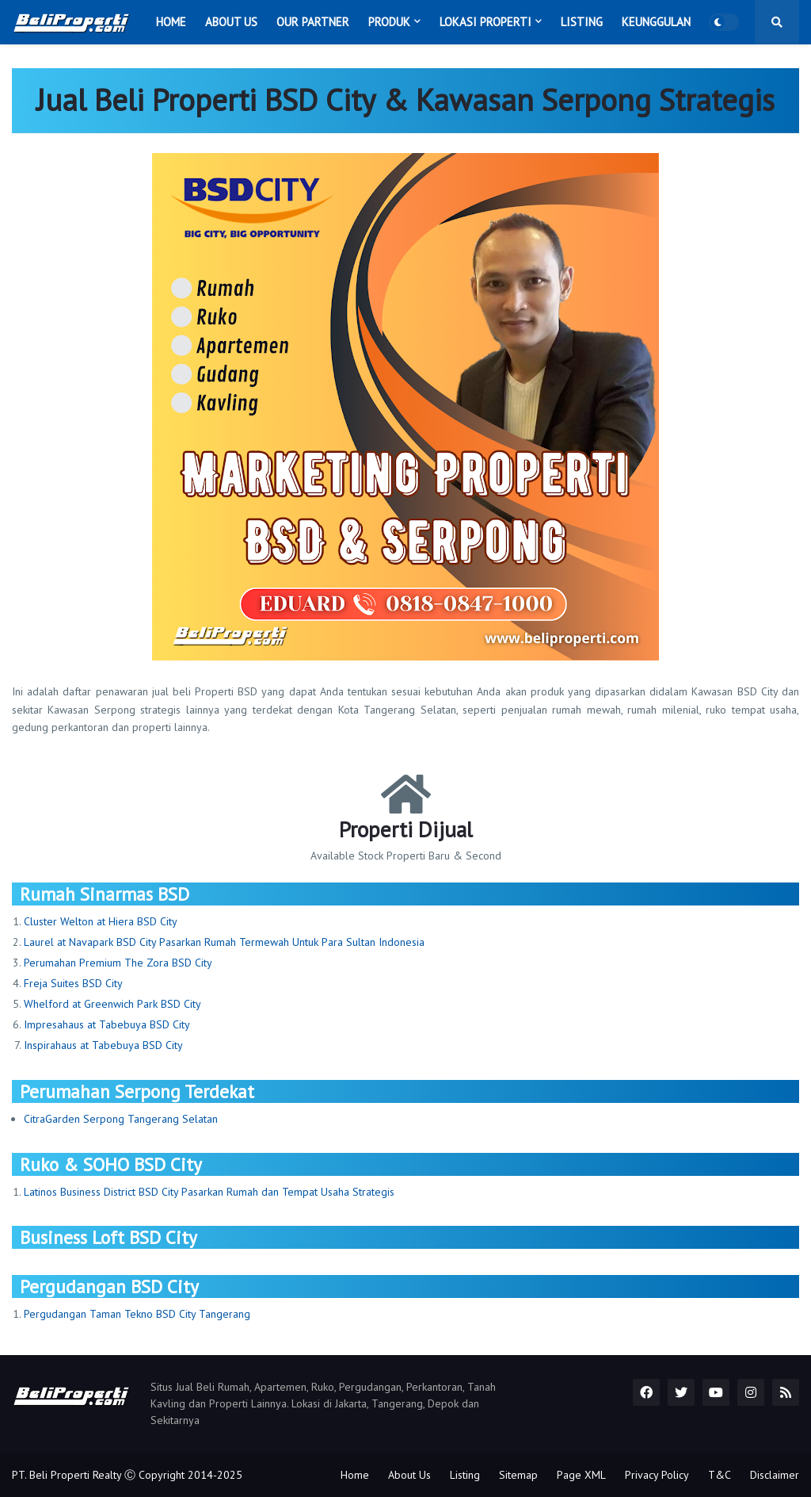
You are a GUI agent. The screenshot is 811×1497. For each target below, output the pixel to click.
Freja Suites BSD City (73, 983)
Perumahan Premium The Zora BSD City (118, 962)
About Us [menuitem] (231, 21)
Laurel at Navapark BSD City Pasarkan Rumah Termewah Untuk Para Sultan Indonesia (224, 942)
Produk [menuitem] (389, 21)
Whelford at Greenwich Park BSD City (112, 1004)
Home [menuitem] (171, 21)
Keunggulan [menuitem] (656, 21)
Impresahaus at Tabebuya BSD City (107, 1024)
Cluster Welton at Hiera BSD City (100, 921)
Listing (465, 1475)
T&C (719, 1475)
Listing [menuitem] (582, 21)
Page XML (581, 1475)
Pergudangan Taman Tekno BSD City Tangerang (137, 1314)
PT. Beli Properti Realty (66, 1475)
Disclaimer (774, 1475)
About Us (409, 1475)
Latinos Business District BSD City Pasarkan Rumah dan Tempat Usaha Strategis (209, 1192)
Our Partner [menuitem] (312, 21)
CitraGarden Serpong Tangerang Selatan (121, 1119)
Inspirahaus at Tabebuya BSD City (103, 1045)
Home (355, 1475)
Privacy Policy (657, 1475)
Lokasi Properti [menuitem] (485, 21)
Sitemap (518, 1475)
